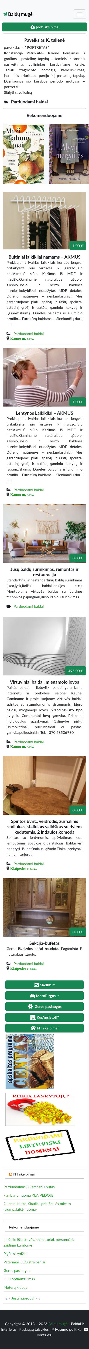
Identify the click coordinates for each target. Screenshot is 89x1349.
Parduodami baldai (29, 333)
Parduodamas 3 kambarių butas (29, 1186)
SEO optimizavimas (19, 1279)
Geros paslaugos (16, 1270)
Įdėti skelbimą (44, 27)
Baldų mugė (18, 14)
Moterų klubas (15, 1287)
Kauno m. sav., (22, 338)
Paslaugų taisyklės (34, 1329)
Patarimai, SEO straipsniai (24, 1262)
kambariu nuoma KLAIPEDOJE (28, 1195)
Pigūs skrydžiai (15, 1253)
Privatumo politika (66, 1329)
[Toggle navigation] (79, 14)
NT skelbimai (24, 1174)
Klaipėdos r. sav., (23, 868)
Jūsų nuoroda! (22, 1298)
